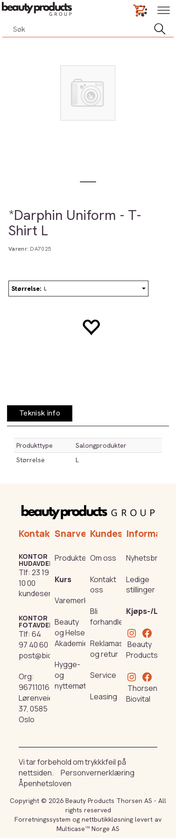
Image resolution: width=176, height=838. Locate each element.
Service (103, 675)
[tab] (39, 413)
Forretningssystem (42, 819)
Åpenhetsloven (45, 783)
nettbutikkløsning (107, 819)
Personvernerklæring (97, 773)
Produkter (72, 558)
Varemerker (75, 600)
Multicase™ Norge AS (88, 828)
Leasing (103, 696)
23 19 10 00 (34, 577)
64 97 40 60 (33, 639)
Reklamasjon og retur (112, 648)
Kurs (63, 579)
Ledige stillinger (140, 584)
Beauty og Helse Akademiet (73, 632)
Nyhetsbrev (146, 558)
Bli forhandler (108, 616)
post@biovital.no (48, 655)
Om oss (103, 558)
